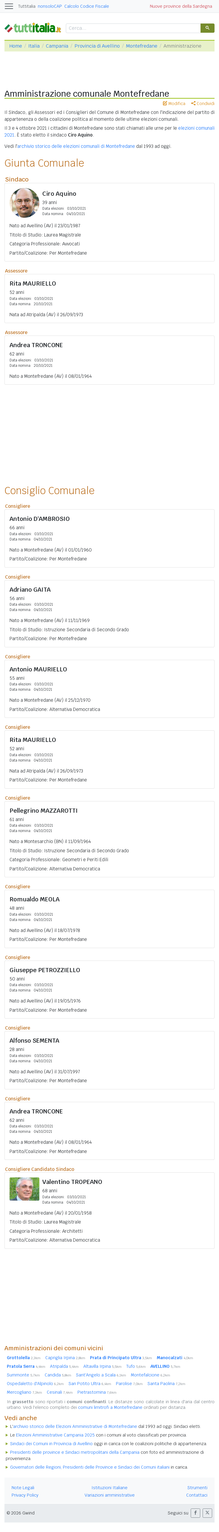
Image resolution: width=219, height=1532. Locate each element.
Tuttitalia (26, 6)
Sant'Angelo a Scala (101, 1375)
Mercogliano (24, 1392)
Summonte (23, 1375)
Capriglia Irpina (65, 1357)
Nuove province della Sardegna (181, 6)
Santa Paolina (166, 1383)
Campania (57, 46)
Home (15, 46)
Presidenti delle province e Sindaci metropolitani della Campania (74, 1452)
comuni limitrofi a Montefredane (110, 1407)
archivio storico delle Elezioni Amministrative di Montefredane (75, 1426)
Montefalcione (150, 1375)
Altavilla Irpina (102, 1366)
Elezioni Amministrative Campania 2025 (55, 1435)
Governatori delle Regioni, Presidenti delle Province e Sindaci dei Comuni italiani (90, 1467)
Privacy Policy (25, 1495)
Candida (58, 1375)
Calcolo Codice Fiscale (86, 6)
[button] (195, 1513)
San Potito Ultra (90, 1383)
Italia (34, 46)
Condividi (203, 103)
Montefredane (141, 46)
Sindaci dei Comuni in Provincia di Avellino (51, 1443)
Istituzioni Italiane (109, 1487)
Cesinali (60, 1392)
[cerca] (133, 28)
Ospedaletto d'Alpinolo (35, 1383)
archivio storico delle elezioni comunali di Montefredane (76, 146)
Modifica (174, 103)
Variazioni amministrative (110, 1495)
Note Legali (23, 1487)
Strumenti (197, 1487)
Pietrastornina (97, 1392)
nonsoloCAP (50, 6)
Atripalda (64, 1366)
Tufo (136, 1366)
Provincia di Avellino (97, 46)
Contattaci (196, 1495)
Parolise (129, 1383)
